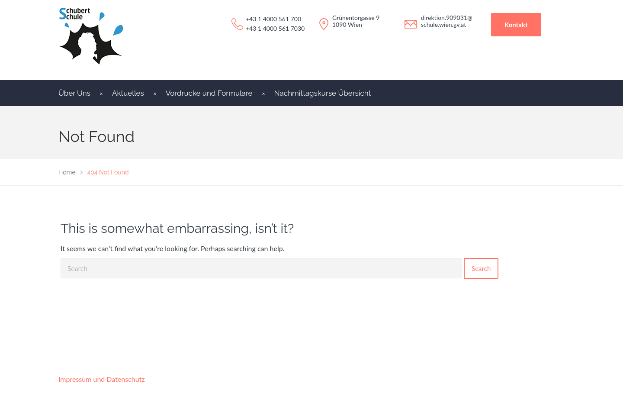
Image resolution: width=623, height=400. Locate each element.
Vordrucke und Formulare (209, 93)
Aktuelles (128, 93)
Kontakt (516, 25)
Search (481, 268)
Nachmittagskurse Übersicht (322, 93)
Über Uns (74, 93)
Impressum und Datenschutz (101, 379)
